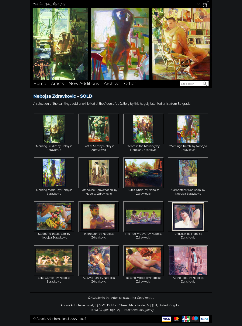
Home (39, 83)
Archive (111, 83)
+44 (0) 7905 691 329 (49, 4)
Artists (57, 83)
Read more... (145, 298)
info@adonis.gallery (140, 310)
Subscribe (95, 298)
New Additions (84, 83)
